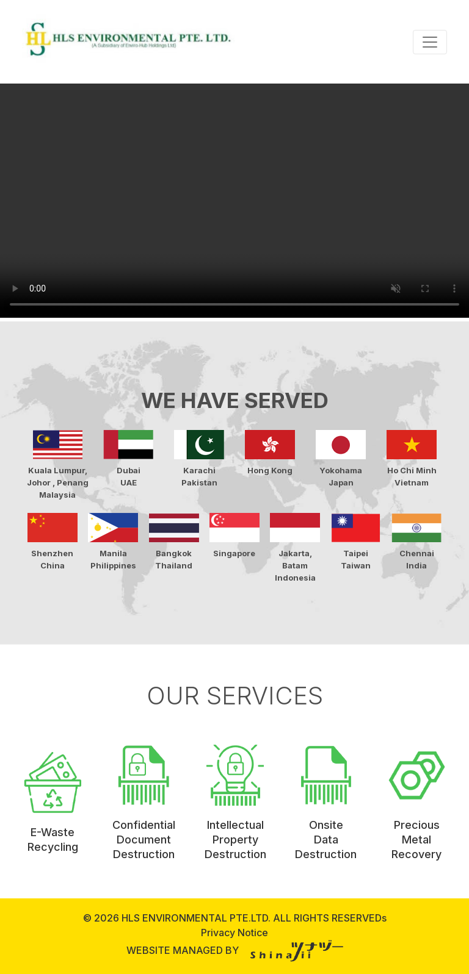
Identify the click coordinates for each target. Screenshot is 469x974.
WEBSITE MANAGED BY (234, 950)
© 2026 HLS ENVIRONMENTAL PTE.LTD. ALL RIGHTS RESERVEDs (235, 918)
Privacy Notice (234, 932)
